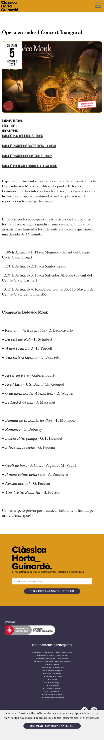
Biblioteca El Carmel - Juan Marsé (52, 658)
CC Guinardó (52, 685)
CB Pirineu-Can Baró (52, 676)
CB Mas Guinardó (52, 673)
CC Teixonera (52, 691)
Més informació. (90, 718)
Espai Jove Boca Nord (52, 694)
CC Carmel (52, 679)
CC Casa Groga (52, 682)
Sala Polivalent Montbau (52, 697)
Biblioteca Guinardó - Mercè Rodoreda (52, 661)
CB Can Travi (52, 664)
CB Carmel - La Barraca (52, 667)
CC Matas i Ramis (52, 688)
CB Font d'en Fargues (52, 670)
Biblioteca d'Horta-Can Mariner (52, 655)
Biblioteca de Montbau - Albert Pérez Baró (52, 652)
